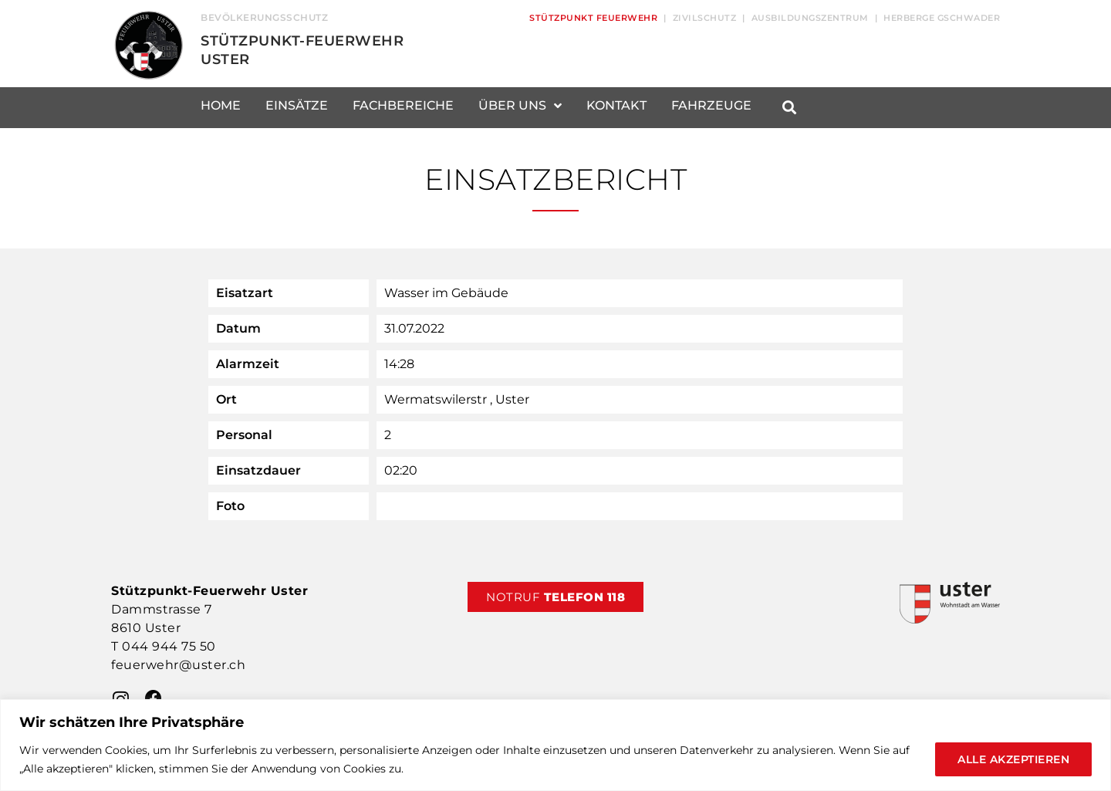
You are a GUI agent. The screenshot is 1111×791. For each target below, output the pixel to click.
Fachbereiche (403, 105)
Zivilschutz (705, 17)
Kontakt (616, 105)
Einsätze (296, 105)
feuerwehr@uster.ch (178, 664)
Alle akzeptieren (1013, 759)
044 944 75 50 (169, 646)
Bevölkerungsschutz (264, 17)
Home (221, 105)
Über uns (520, 106)
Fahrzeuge (711, 105)
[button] (789, 107)
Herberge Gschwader (941, 17)
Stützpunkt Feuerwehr (593, 17)
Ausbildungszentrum (810, 17)
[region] (555, 745)
